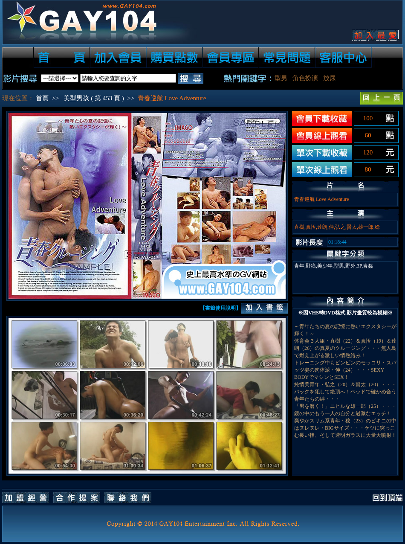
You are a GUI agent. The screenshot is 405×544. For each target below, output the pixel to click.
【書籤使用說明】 (220, 308)
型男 (281, 78)
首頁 (42, 98)
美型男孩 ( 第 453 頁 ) (94, 98)
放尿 (329, 78)
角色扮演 (305, 78)
